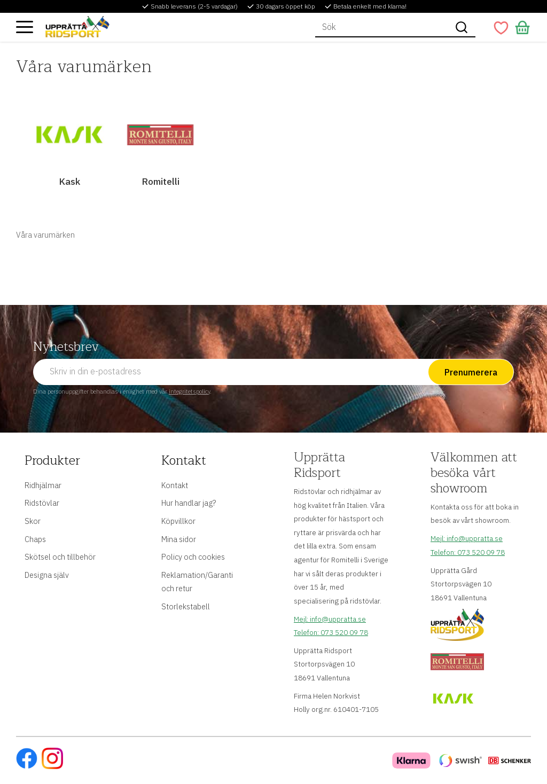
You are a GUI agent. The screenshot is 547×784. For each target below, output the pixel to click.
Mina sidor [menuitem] (178, 539)
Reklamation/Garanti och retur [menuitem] (197, 582)
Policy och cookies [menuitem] (193, 557)
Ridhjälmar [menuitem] (43, 485)
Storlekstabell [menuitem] (185, 606)
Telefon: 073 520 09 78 (331, 632)
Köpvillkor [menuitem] (178, 521)
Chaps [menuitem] (35, 539)
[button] (24, 26)
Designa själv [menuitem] (47, 575)
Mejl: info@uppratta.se (330, 619)
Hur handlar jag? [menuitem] (188, 503)
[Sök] (461, 27)
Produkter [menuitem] (52, 460)
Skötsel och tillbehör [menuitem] (60, 557)
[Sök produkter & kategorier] (381, 27)
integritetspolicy (189, 391)
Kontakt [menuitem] (183, 460)
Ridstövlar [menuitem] (42, 503)
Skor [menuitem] (33, 521)
